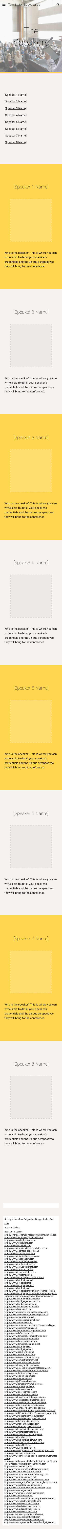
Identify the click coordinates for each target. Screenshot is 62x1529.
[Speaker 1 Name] (15, 94)
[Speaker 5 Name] (15, 122)
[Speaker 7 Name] (15, 135)
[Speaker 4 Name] (15, 115)
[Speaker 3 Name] (15, 108)
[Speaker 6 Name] (15, 128)
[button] (4, 4)
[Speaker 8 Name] (15, 142)
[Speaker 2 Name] (15, 101)
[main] (31, 36)
